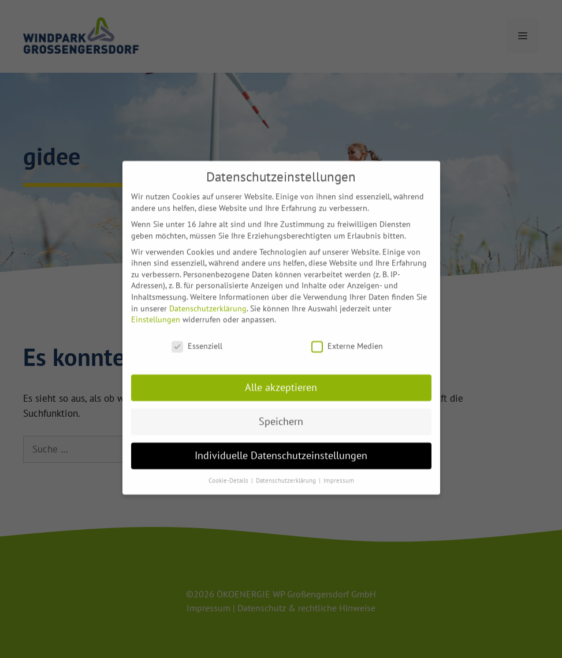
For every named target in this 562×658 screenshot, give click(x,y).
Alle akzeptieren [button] (281, 380)
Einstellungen (155, 313)
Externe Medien (347, 339)
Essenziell (197, 339)
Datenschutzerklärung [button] (287, 474)
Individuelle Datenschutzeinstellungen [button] (281, 448)
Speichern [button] (281, 414)
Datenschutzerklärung (208, 301)
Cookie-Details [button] (229, 474)
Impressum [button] (338, 474)
